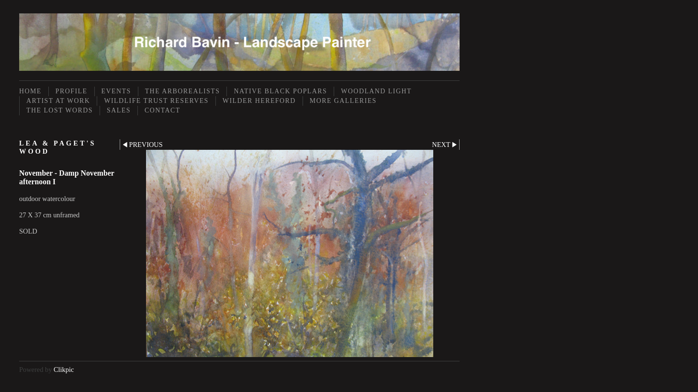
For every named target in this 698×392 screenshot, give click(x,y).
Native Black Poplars (280, 91)
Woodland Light (376, 91)
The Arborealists (182, 91)
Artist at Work (58, 100)
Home (30, 91)
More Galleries (343, 100)
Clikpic (64, 369)
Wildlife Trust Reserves (156, 100)
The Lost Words (59, 110)
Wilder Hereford (259, 100)
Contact (162, 110)
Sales (119, 110)
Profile (72, 91)
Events (116, 91)
